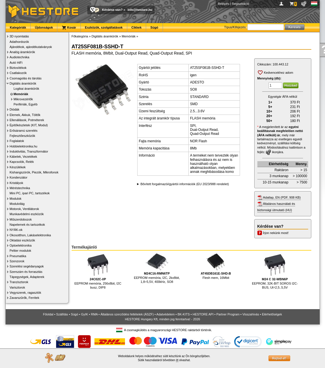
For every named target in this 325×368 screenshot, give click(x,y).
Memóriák (21, 94)
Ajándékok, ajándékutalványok (31, 47)
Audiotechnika (19, 57)
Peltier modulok (20, 250)
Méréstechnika (20, 188)
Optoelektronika (21, 245)
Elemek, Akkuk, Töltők (25, 115)
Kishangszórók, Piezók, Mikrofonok (34, 172)
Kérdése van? (112, 9)
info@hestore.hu (140, 9)
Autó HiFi (16, 62)
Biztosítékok (18, 67)
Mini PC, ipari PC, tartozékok (30, 193)
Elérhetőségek (272, 314)
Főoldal (48, 314)
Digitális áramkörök (23, 83)
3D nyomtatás (19, 36)
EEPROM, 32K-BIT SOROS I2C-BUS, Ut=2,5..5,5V (275, 271)
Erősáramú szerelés (24, 130)
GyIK (84, 314)
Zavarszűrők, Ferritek (24, 297)
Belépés (223, 3)
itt (177, 360)
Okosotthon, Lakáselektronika (30, 235)
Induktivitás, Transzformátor (29, 151)
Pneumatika (18, 256)
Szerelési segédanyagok (27, 266)
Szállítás (62, 314)
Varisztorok (17, 287)
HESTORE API (203, 314)
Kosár (69, 27)
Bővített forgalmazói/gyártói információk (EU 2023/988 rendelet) (184, 184)
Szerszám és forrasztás (26, 271)
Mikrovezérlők (23, 99)
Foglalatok (17, 141)
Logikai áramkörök (26, 88)
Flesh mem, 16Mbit (216, 266)
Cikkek (137, 27)
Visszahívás (250, 314)
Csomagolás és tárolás (26, 78)
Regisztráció (240, 3)
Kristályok (16, 183)
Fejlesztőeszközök (22, 135)
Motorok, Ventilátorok (24, 209)
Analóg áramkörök (22, 52)
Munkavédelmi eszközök (27, 214)
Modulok (16, 198)
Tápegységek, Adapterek (27, 277)
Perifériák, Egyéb (26, 104)
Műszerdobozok (21, 219)
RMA (94, 314)
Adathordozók (19, 41)
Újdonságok (44, 27)
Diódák (14, 109)
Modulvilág (17, 203)
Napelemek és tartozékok (27, 224)
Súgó (154, 27)
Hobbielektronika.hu (23, 146)
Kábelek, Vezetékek (23, 156)
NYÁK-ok (16, 229)
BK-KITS (183, 314)
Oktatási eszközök (22, 240)
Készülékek (18, 167)
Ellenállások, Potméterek (27, 120)
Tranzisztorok (19, 282)
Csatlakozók (18, 73)
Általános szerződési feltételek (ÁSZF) (127, 314)
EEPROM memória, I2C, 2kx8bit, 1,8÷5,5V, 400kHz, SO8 (157, 268)
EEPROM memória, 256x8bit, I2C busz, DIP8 (97, 271)
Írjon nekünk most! (276, 233)
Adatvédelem (165, 314)
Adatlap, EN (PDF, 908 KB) (282, 197)
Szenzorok (17, 261)
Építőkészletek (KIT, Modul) (29, 125)
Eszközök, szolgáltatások (104, 27)
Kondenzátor (18, 177)
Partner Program (227, 314)
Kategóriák (18, 27)
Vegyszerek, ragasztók (25, 292)
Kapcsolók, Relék (22, 161)
